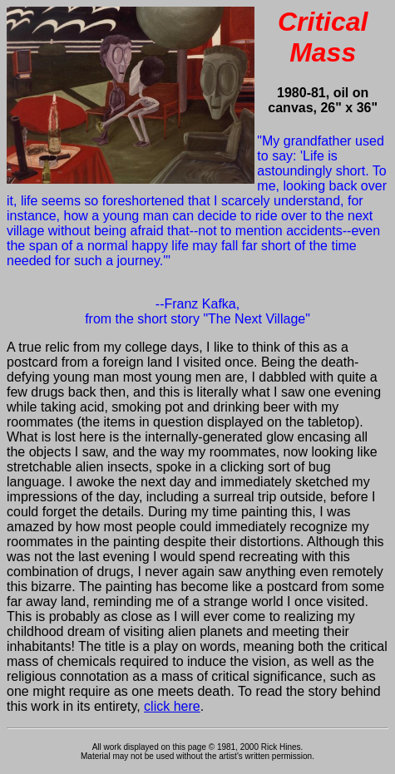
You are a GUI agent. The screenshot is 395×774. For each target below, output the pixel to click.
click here (172, 706)
